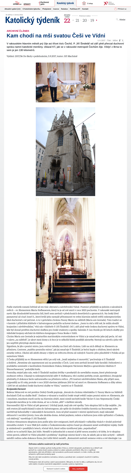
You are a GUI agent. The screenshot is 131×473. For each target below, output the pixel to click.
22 (67, 20)
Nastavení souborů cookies (56, 469)
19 (92, 20)
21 (77, 20)
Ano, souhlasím (78, 469)
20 (85, 20)
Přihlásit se (120, 9)
